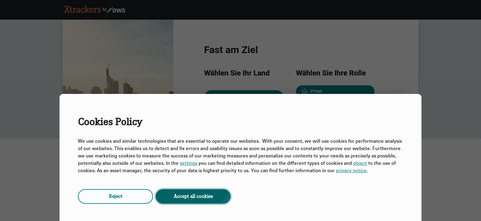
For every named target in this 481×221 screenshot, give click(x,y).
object (360, 163)
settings (188, 163)
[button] (115, 196)
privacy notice (351, 170)
